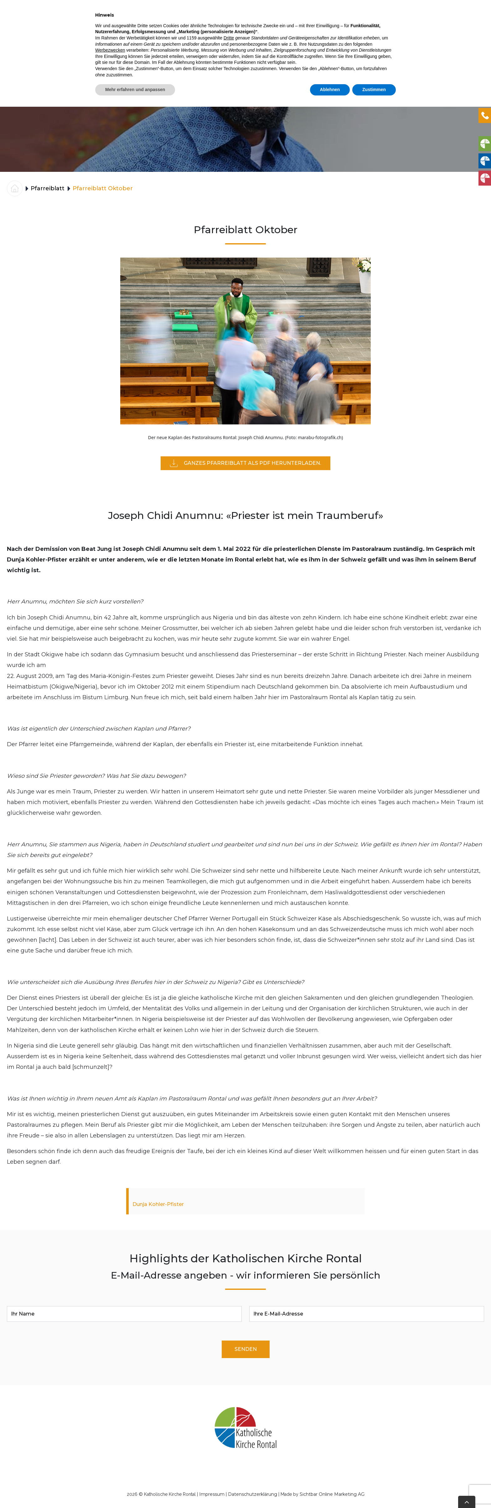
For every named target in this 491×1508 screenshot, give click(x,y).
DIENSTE (216, 19)
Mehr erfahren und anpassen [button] (135, 1490)
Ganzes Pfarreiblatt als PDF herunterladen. (245, 463)
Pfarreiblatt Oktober (103, 188)
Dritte (229, 1439)
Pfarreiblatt (382, 19)
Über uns (422, 19)
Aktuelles (176, 19)
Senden (246, 1349)
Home (145, 19)
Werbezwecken (110, 1451)
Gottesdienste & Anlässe (272, 19)
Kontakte (463, 19)
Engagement (336, 19)
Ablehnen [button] (330, 1490)
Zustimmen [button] (374, 1490)
